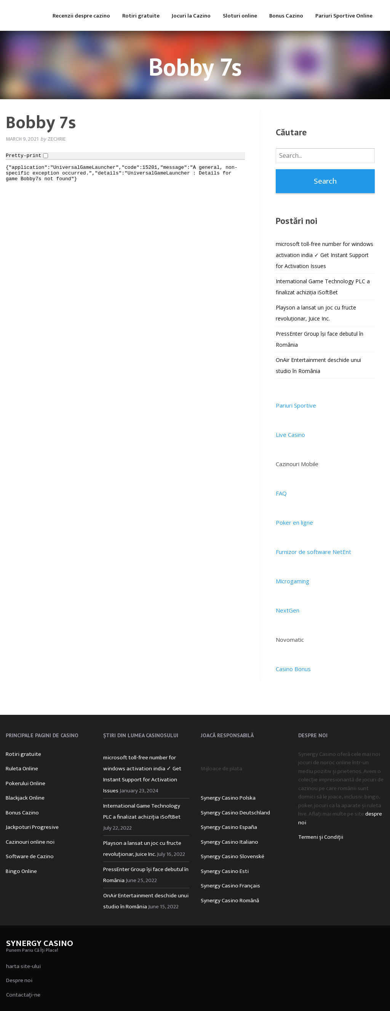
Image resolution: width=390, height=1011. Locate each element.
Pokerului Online (25, 783)
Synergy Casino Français (230, 885)
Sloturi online (240, 16)
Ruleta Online (22, 768)
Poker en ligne (294, 522)
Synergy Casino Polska (228, 798)
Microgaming (292, 581)
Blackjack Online (25, 798)
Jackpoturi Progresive (32, 827)
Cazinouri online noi (30, 842)
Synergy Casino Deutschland (235, 812)
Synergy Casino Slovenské (232, 856)
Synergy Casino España (229, 827)
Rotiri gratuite (141, 16)
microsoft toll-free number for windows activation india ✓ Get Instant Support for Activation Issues (324, 255)
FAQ (281, 493)
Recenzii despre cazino (81, 16)
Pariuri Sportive (296, 405)
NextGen (287, 610)
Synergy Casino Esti (225, 871)
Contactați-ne (23, 995)
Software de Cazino (30, 856)
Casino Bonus (293, 669)
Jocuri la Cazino (191, 16)
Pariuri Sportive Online (343, 16)
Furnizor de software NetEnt (313, 551)
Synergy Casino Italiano (229, 842)
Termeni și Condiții (320, 837)
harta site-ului (23, 966)
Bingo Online (21, 871)
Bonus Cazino (286, 16)
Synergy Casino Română (230, 900)
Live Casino (290, 434)
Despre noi (19, 980)
